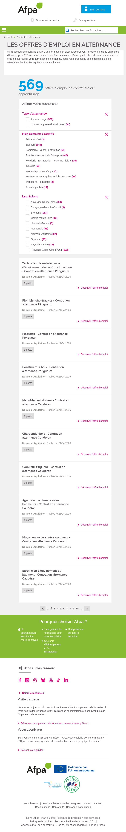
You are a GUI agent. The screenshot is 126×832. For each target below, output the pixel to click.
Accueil (8, 37)
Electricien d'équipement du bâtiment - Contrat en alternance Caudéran (44, 574)
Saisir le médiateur (33, 693)
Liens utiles (32, 817)
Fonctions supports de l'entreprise (47, 155)
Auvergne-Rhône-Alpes (46, 202)
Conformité (58, 807)
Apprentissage (42, 119)
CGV (44, 803)
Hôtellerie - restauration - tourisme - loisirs (51, 160)
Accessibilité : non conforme (37, 825)
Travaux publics (37, 187)
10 (77, 608)
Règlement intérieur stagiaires (65, 803)
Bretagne (39, 212)
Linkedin (66, 680)
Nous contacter (92, 803)
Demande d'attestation (78, 807)
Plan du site (48, 817)
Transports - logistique (40, 181)
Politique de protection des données (78, 817)
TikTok (58, 680)
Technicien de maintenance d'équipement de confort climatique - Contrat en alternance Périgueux (47, 267)
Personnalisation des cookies (71, 821)
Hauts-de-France (42, 223)
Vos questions (87, 20)
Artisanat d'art (35, 139)
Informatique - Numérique (42, 171)
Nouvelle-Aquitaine (44, 233)
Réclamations (42, 807)
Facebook (20, 680)
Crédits (60, 825)
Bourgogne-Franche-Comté (48, 207)
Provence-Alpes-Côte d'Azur (50, 249)
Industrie (33, 165)
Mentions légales (76, 825)
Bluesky (43, 680)
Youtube (51, 680)
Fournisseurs (31, 803)
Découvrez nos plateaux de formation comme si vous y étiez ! (54, 723)
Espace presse (96, 825)
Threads (35, 680)
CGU (92, 821)
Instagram (27, 680)
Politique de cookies (41, 821)
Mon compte (97, 9)
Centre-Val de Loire (44, 218)
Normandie (39, 228)
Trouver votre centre (47, 20)
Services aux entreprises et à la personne (51, 176)
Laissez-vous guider (32, 750)
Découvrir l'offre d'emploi (94, 287)
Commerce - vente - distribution (45, 150)
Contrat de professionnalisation (50, 124)
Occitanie (38, 239)
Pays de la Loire (42, 244)
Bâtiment (34, 144)
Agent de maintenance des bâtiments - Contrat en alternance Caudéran (45, 504)
